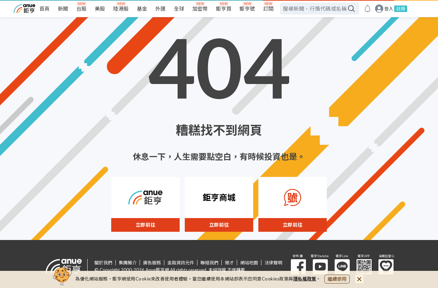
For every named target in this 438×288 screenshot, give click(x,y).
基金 (142, 8)
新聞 (63, 8)
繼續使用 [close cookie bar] (337, 279)
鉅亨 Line (342, 266)
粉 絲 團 (298, 266)
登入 (388, 9)
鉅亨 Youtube (320, 266)
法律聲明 (273, 262)
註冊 (400, 8)
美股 (100, 8)
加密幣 (200, 8)
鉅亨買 (223, 8)
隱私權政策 (305, 278)
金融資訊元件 (180, 262)
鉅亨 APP (364, 266)
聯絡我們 (209, 262)
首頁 (44, 8)
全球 (179, 8)
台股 (81, 8)
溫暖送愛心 (386, 266)
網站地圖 (249, 262)
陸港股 (121, 8)
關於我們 (103, 262)
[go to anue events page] (367, 8)
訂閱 (268, 8)
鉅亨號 (247, 8)
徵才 (229, 262)
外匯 (160, 8)
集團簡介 (128, 262)
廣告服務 (152, 262)
